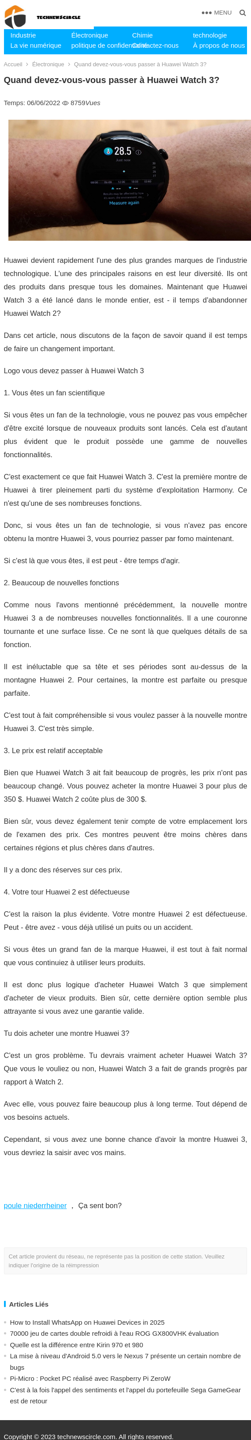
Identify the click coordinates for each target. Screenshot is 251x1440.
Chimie (142, 35)
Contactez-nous (155, 45)
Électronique (89, 35)
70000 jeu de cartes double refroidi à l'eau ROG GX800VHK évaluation (114, 1333)
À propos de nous (219, 45)
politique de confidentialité (98, 45)
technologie (210, 35)
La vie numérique (36, 45)
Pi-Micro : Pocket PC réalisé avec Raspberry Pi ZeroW (90, 1378)
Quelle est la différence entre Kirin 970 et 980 (76, 1345)
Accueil (13, 64)
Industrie (23, 35)
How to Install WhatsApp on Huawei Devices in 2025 (87, 1322)
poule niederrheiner (35, 1205)
